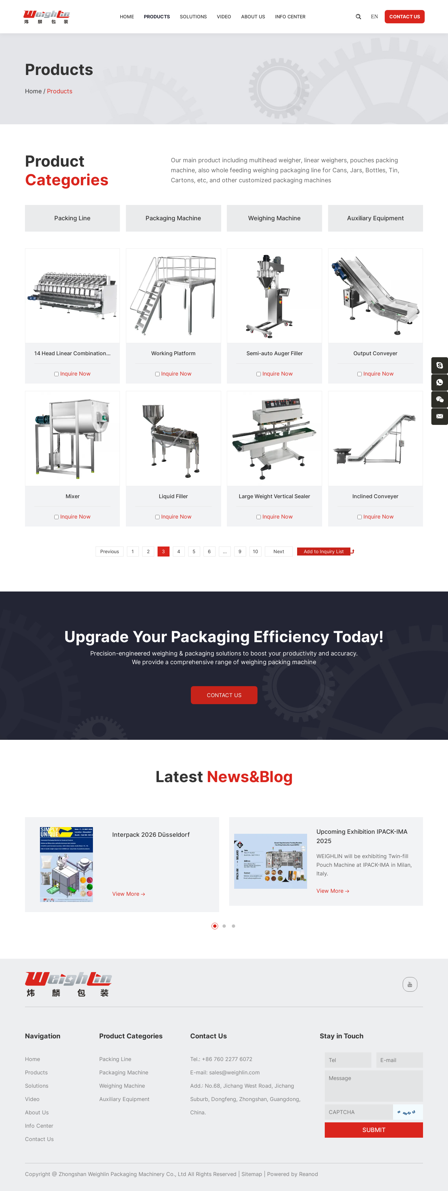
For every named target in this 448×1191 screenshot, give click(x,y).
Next (278, 551)
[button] (215, 926)
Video (224, 16)
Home (127, 16)
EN (374, 16)
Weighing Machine (122, 1085)
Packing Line (115, 1059)
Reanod (308, 1174)
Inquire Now (75, 373)
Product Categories (131, 1036)
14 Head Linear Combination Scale (77, 353)
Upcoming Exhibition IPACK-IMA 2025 (362, 836)
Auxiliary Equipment (124, 1099)
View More (128, 893)
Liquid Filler (173, 496)
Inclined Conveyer (375, 496)
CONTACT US (224, 695)
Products (157, 16)
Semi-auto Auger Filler (274, 353)
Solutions (193, 16)
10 (255, 551)
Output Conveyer (375, 353)
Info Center (290, 16)
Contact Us (404, 16)
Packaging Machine (123, 1072)
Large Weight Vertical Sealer (274, 496)
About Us (253, 16)
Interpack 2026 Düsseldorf (151, 834)
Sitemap (251, 1174)
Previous (109, 551)
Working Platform (173, 353)
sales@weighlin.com (234, 1072)
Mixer (73, 496)
